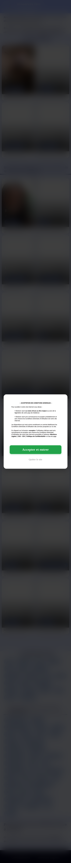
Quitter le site (35, 459)
